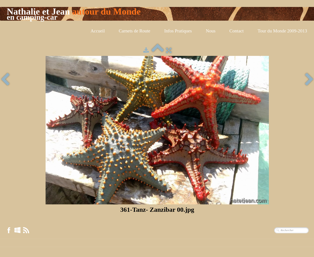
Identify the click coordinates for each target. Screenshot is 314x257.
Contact (236, 30)
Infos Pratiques (178, 30)
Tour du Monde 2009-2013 (282, 30)
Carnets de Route (134, 30)
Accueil (97, 30)
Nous (210, 30)
